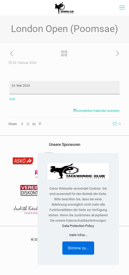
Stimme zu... (78, 248)
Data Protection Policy (78, 226)
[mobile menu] (122, 7)
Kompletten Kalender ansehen (98, 111)
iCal (12, 99)
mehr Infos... (78, 235)
